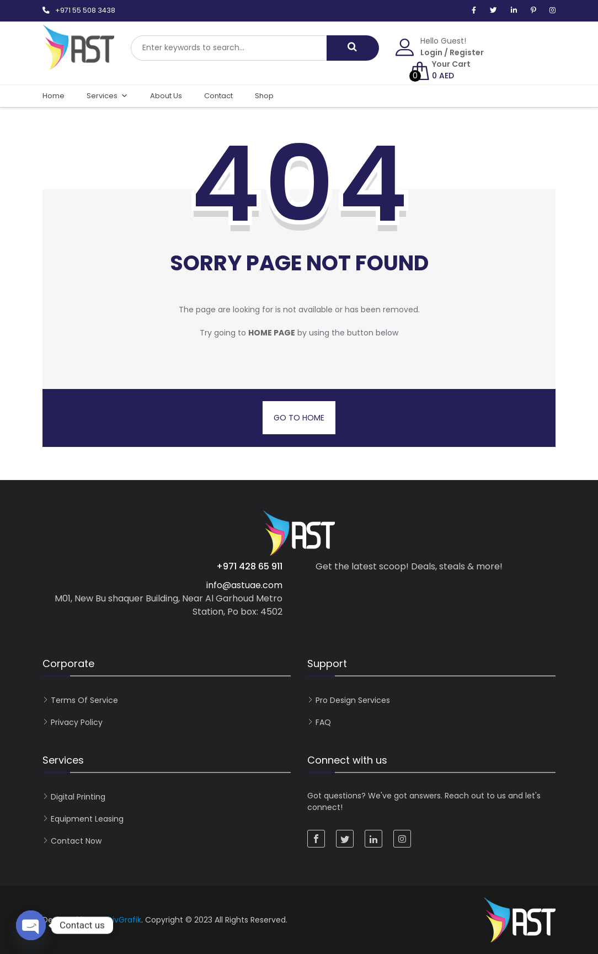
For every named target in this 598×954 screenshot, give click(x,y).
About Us (166, 95)
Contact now (76, 840)
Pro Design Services (353, 700)
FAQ (323, 722)
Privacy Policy (77, 722)
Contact (218, 95)
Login (431, 52)
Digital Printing (78, 796)
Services (107, 96)
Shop (264, 95)
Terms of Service (84, 700)
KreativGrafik (116, 919)
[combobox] (229, 48)
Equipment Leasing (87, 818)
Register (467, 52)
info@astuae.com (244, 585)
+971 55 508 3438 (85, 10)
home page (271, 332)
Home (53, 95)
